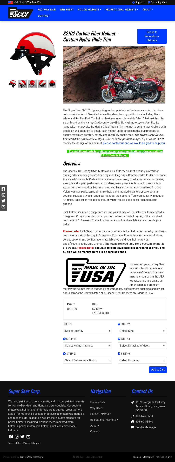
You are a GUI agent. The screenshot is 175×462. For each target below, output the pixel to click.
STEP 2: (124, 324)
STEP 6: (124, 353)
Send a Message (143, 427)
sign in (169, 457)
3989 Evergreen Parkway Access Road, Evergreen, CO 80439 (148, 406)
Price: (71, 304)
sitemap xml (148, 457)
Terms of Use (14, 443)
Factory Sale (47, 9)
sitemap (137, 457)
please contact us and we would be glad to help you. (134, 143)
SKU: (95, 304)
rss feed (160, 457)
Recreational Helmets (120, 9)
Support (36, 443)
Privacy (26, 443)
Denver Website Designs (31, 457)
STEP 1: (67, 324)
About (147, 9)
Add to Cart (158, 369)
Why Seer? (66, 9)
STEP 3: (69, 339)
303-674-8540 (142, 422)
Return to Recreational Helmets (152, 36)
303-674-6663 (24, 2)
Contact (44, 16)
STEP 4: (124, 339)
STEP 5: (69, 353)
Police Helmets (88, 9)
